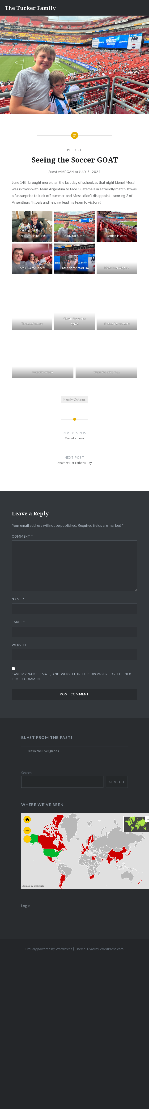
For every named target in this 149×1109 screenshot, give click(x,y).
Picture (74, 150)
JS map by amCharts (33, 885)
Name (18, 599)
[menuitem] (101, 858)
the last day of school (76, 182)
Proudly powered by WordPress (48, 949)
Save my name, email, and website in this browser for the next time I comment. (72, 676)
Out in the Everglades (42, 751)
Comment (22, 536)
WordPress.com (111, 949)
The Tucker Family (30, 7)
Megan (67, 172)
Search (26, 773)
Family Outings (75, 399)
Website (19, 645)
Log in (25, 906)
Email (18, 622)
